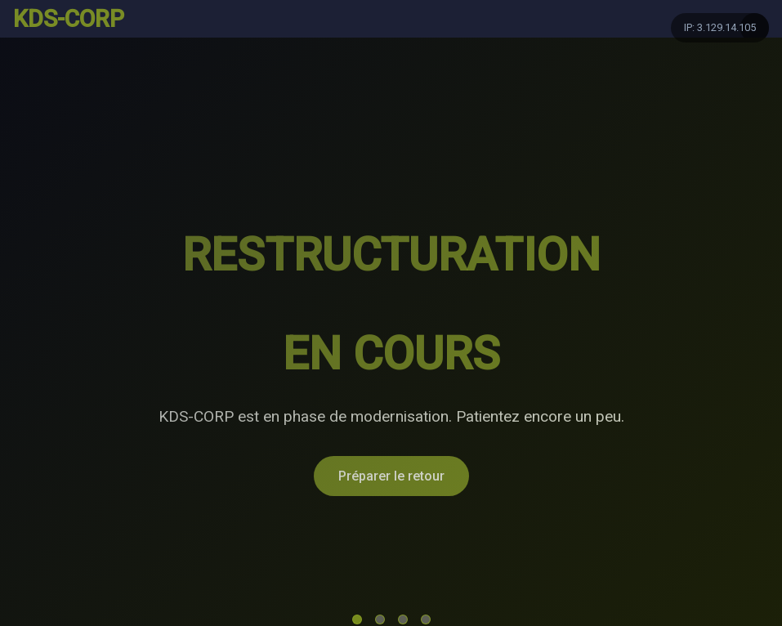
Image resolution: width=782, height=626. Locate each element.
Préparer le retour (391, 476)
